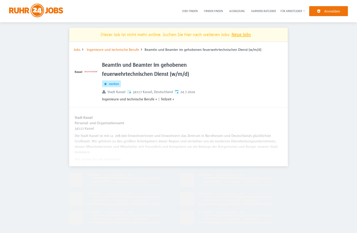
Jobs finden (190, 11)
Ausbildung (237, 11)
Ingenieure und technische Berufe (113, 49)
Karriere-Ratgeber (263, 11)
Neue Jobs (241, 34)
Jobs (77, 49)
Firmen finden (213, 11)
